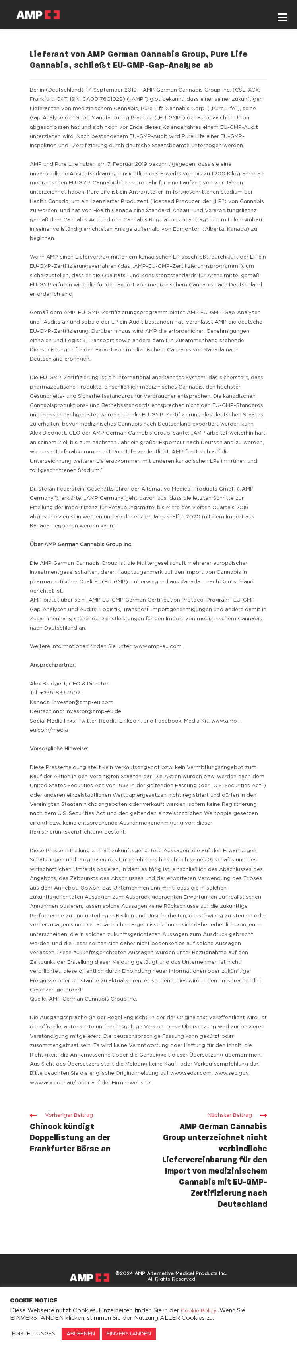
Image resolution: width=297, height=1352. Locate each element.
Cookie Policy (199, 1311)
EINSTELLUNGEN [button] (34, 1334)
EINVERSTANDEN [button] (129, 1334)
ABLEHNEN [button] (80, 1334)
